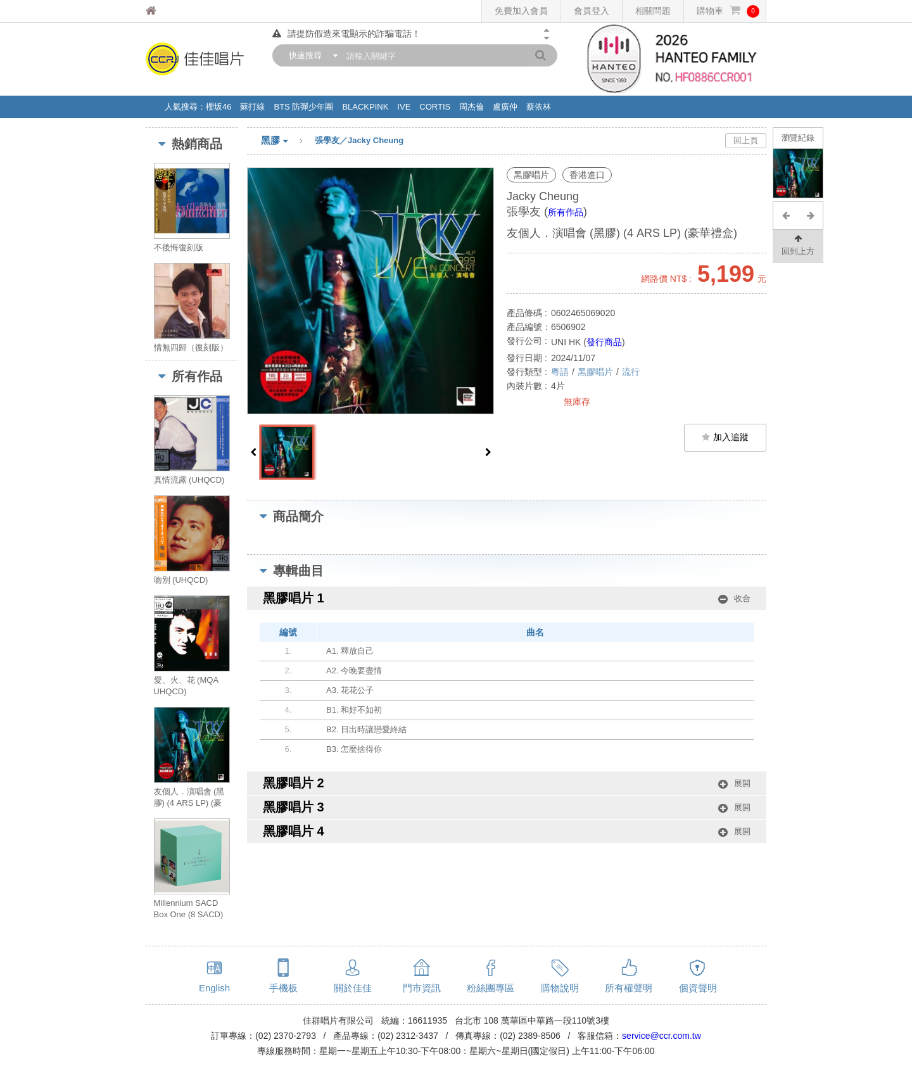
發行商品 (604, 342)
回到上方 (798, 244)
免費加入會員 (521, 11)
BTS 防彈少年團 (303, 106)
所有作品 (565, 212)
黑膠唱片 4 (506, 831)
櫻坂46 (218, 106)
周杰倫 (471, 106)
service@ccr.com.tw (661, 1036)
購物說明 (560, 987)
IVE (403, 106)
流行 (631, 372)
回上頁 (745, 140)
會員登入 (591, 11)
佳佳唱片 (174, 11)
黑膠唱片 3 (506, 807)
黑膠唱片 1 (506, 598)
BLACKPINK (365, 106)
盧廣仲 (505, 106)
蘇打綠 (252, 106)
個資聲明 (698, 987)
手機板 (283, 987)
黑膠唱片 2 (506, 783)
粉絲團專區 (490, 987)
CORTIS (434, 106)
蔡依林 (538, 106)
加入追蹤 (725, 437)
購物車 (728, 11)
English (214, 987)
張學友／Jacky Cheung (359, 140)
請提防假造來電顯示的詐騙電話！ (346, 34)
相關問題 (653, 11)
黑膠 (288, 141)
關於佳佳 (353, 987)
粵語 (560, 372)
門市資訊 (422, 987)
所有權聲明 (628, 987)
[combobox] (310, 55)
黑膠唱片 (595, 372)
